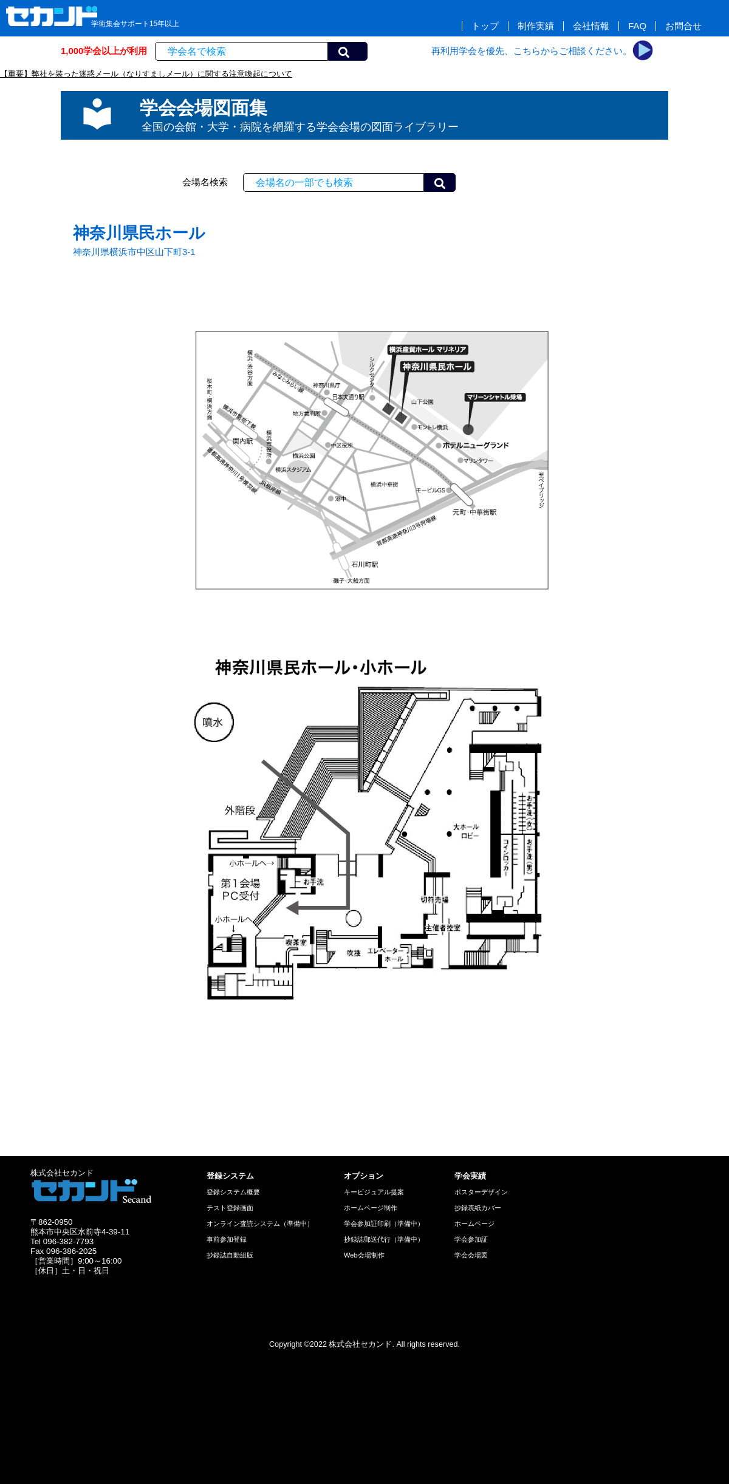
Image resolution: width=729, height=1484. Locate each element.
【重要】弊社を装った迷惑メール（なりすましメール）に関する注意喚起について (146, 73)
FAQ (637, 26)
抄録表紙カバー (477, 1207)
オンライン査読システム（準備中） (260, 1223)
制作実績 (536, 26)
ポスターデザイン (481, 1192)
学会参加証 (471, 1239)
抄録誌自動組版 (230, 1255)
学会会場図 (471, 1255)
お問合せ (683, 26)
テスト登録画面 (230, 1207)
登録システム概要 (233, 1192)
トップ (485, 26)
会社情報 (591, 26)
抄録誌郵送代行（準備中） (384, 1239)
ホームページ (474, 1223)
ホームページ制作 (370, 1207)
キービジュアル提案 (374, 1192)
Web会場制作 (364, 1255)
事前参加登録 (227, 1239)
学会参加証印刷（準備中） (384, 1223)
